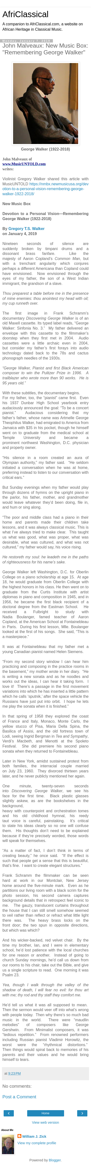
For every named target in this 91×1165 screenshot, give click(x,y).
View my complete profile (36, 1143)
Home (45, 1113)
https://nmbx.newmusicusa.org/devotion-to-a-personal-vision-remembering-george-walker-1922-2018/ (45, 189)
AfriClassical (25, 14)
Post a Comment (19, 1096)
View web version (45, 1122)
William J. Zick (34, 1136)
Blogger (55, 1160)
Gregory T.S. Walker (26, 229)
